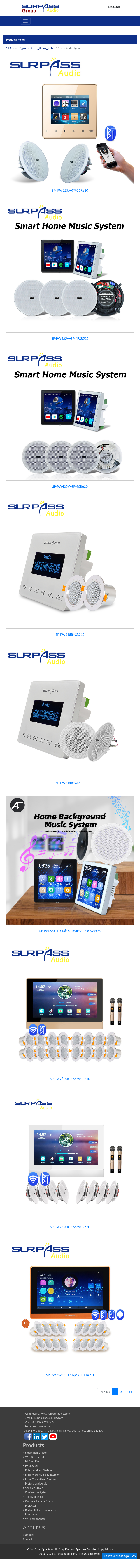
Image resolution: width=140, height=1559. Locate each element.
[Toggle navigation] (25, 21)
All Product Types (16, 48)
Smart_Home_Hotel (42, 48)
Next (129, 1391)
